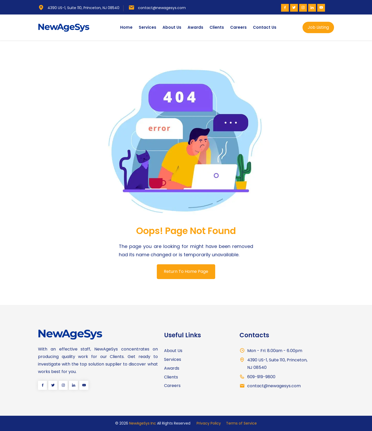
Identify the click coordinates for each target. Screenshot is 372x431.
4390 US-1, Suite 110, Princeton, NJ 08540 (83, 7)
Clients (217, 27)
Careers (238, 27)
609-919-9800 (261, 377)
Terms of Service (241, 423)
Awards (195, 27)
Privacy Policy (209, 423)
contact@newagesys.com (162, 7)
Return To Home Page (186, 271)
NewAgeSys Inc (142, 423)
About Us (171, 27)
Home (126, 27)
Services (147, 27)
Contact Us (264, 27)
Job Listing (318, 27)
